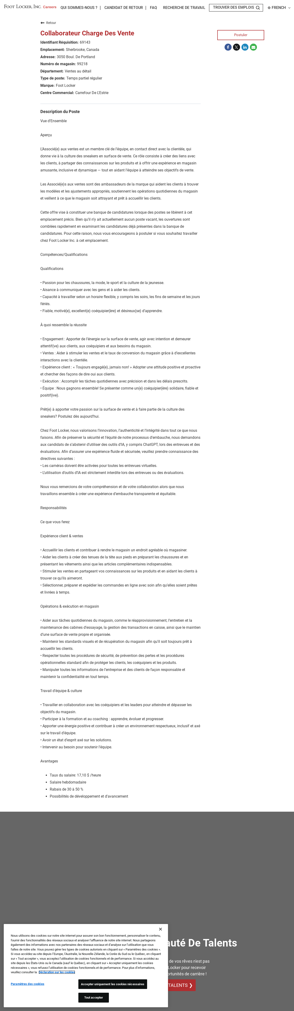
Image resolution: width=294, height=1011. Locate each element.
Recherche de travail (184, 8)
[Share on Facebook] (228, 47)
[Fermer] (160, 929)
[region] (86, 965)
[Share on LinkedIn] (245, 47)
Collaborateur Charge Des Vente (87, 33)
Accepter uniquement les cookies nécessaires (113, 984)
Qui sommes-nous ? (79, 7)
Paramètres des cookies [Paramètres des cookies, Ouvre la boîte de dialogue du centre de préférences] (27, 984)
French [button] (279, 8)
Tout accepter (93, 997)
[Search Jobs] (258, 7)
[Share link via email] (253, 47)
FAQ (153, 8)
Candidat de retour (123, 8)
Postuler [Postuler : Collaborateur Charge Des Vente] (241, 35)
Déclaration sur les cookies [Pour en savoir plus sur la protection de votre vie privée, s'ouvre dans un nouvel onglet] (57, 972)
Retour (48, 22)
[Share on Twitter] (236, 47)
